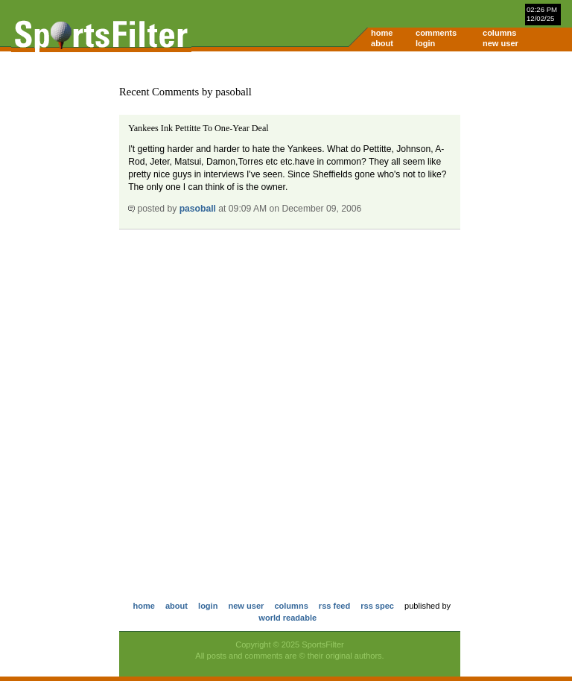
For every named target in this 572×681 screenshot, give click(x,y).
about (382, 43)
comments (436, 32)
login (425, 43)
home (382, 32)
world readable (287, 617)
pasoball (197, 208)
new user (500, 43)
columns (499, 32)
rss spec (377, 605)
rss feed (334, 605)
